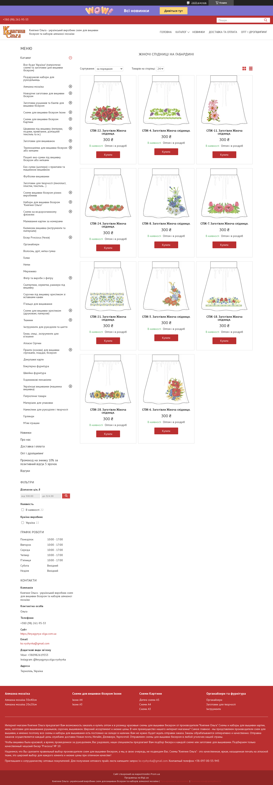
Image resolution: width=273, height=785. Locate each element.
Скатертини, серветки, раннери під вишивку (44, 286)
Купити (108, 154)
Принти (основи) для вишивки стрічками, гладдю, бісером (41, 351)
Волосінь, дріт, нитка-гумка (39, 251)
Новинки (198, 32)
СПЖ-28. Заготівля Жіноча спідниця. (108, 411)
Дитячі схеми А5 (149, 700)
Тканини (28, 320)
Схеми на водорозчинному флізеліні (40, 213)
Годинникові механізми (37, 379)
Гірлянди (28, 416)
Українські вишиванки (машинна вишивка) (42, 388)
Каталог (181, 32)
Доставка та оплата (223, 32)
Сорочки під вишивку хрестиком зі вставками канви (44, 296)
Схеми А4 (145, 704)
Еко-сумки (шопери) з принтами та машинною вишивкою (44, 168)
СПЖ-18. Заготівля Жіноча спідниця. (224, 318)
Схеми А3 (145, 709)
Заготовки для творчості (221, 704)
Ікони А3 (77, 704)
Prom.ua (155, 773)
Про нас (25, 439)
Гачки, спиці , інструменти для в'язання (41, 335)
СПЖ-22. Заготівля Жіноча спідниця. (108, 132)
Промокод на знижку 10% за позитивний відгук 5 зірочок (39, 462)
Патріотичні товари (34, 396)
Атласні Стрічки (32, 343)
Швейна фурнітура (34, 373)
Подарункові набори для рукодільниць (38, 78)
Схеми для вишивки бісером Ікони (44, 112)
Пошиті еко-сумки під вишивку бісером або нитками (42, 158)
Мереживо (30, 271)
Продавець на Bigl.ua (136, 777)
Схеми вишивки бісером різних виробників (42, 194)
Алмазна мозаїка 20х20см (21, 704)
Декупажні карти (33, 359)
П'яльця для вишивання (37, 304)
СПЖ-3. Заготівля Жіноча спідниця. (166, 316)
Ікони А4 (77, 700)
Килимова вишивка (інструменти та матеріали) (44, 229)
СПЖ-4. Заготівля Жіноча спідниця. (166, 130)
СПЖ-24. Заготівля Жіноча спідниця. (108, 225)
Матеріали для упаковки (38, 403)
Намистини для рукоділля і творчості (45, 409)
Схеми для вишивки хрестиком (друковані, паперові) (42, 312)
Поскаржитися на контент (174, 781)
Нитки (26, 264)
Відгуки (25, 471)
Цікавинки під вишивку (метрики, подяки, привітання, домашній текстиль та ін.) (43, 131)
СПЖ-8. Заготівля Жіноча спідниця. (166, 223)
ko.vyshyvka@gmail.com (34, 643)
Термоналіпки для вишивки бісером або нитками (45, 149)
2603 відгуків (199, 2)
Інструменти (213, 709)
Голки (26, 258)
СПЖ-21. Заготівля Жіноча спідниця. (108, 318)
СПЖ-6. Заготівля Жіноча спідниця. (166, 409)
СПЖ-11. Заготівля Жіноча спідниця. (224, 132)
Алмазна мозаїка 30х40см (21, 700)
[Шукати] (265, 20)
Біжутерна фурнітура (36, 366)
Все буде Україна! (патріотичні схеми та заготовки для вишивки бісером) (43, 67)
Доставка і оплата (32, 446)
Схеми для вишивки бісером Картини (40, 120)
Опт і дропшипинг (254, 32)
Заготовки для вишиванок (39, 141)
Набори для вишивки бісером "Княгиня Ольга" (41, 203)
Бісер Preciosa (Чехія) (36, 237)
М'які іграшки (31, 423)
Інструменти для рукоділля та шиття (45, 327)
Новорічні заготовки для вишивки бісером (43, 95)
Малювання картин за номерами (43, 221)
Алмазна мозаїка (33, 86)
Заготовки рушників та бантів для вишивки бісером (43, 104)
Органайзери (31, 244)
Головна (166, 32)
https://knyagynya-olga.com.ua (38, 633)
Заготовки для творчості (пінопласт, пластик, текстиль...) (44, 184)
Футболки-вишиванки (36, 176)
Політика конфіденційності (206, 781)
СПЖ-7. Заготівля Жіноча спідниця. (224, 223)
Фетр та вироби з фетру (38, 278)
